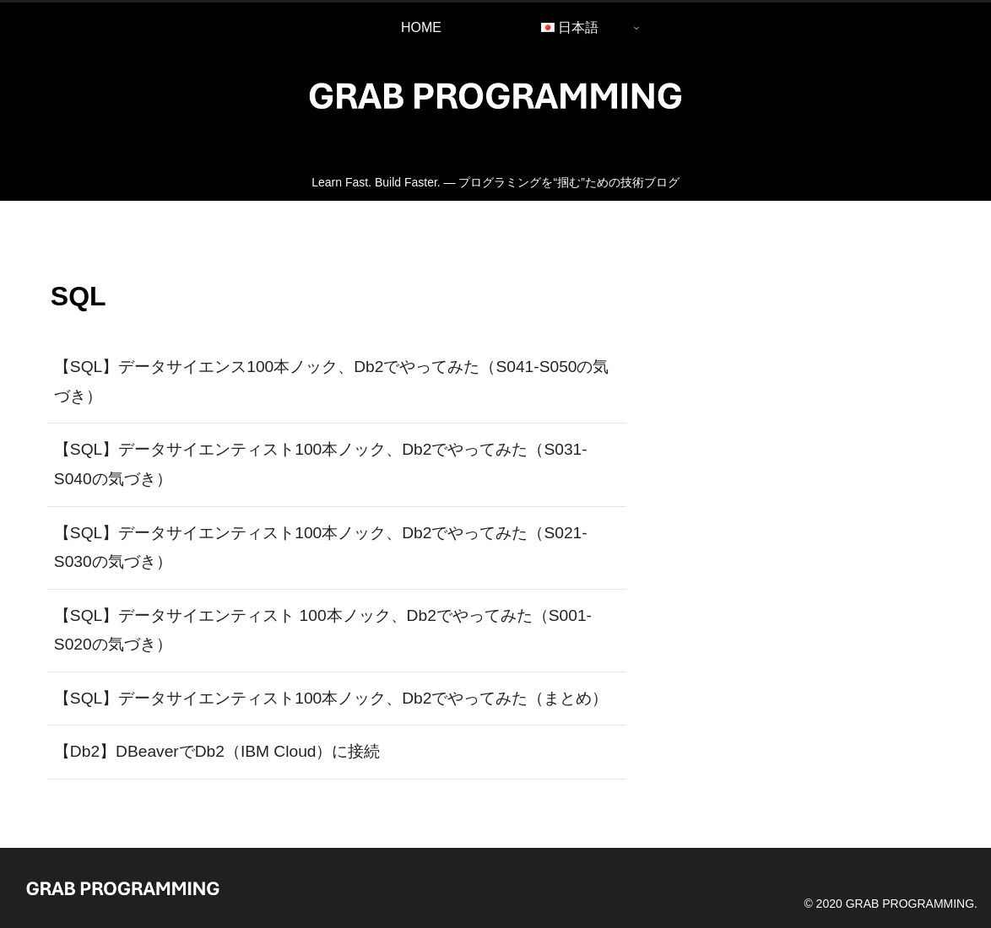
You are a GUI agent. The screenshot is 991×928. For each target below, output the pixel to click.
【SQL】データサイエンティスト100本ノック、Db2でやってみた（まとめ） (331, 698)
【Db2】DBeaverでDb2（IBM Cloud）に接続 (217, 751)
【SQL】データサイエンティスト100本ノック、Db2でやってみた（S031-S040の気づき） (321, 464)
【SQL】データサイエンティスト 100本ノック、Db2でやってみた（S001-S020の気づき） (323, 630)
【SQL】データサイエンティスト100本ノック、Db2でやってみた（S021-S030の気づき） (321, 547)
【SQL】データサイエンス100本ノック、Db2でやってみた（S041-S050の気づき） (331, 381)
